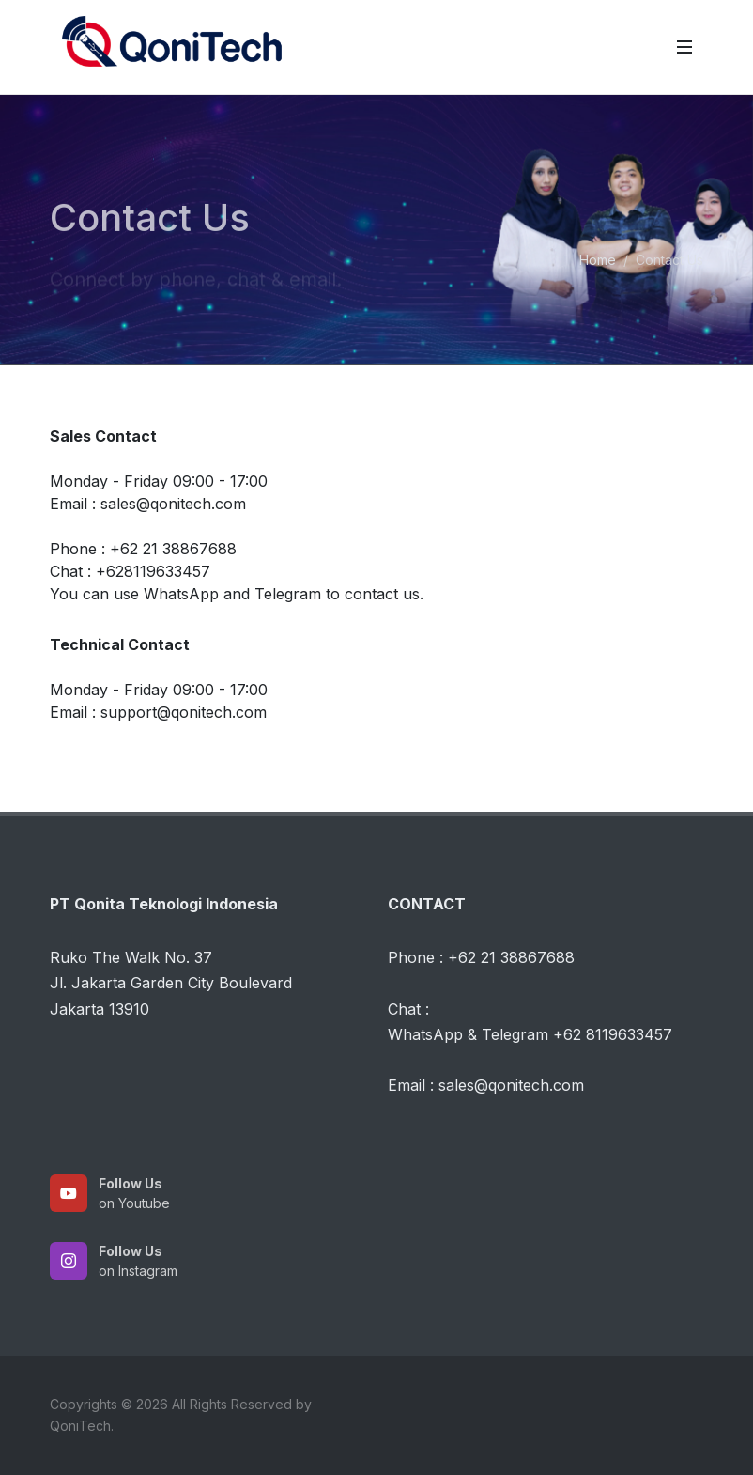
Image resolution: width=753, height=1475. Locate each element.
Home (597, 260)
